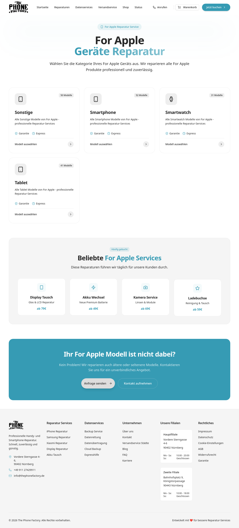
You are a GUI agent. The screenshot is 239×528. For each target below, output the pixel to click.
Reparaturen (62, 7)
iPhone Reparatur (57, 431)
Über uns (127, 431)
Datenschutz (205, 437)
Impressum (205, 431)
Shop (126, 7)
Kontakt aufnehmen (138, 383)
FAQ (124, 454)
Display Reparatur (57, 449)
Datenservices (84, 7)
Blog (125, 449)
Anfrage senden (98, 383)
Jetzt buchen (216, 7)
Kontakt (127, 437)
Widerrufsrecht (207, 454)
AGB (200, 449)
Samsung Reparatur (58, 437)
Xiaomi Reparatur (57, 443)
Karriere (127, 460)
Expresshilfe (92, 454)
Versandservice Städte (135, 443)
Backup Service (94, 431)
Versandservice (107, 7)
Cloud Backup (93, 449)
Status (138, 7)
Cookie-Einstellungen (211, 443)
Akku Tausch (54, 454)
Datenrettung (93, 437)
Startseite (42, 7)
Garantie (203, 460)
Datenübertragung (96, 443)
